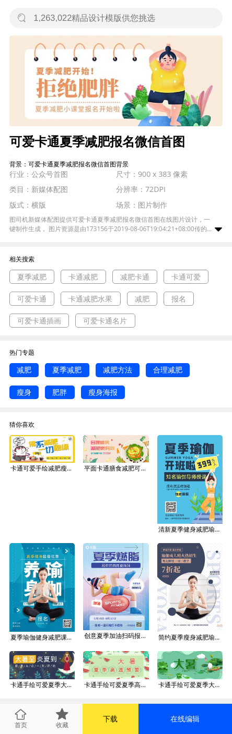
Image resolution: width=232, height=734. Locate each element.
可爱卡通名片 (105, 321)
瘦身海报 (103, 392)
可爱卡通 (32, 299)
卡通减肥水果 (90, 299)
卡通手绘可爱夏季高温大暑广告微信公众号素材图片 (116, 684)
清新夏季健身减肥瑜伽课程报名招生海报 (190, 529)
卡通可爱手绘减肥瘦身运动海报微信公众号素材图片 (42, 468)
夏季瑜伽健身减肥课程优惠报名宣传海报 (42, 637)
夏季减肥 (32, 277)
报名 (178, 299)
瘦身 (24, 392)
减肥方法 (117, 370)
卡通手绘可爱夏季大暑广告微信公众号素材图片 (42, 684)
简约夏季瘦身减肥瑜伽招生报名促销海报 (190, 637)
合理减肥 (167, 370)
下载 (110, 719)
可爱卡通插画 (39, 321)
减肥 (142, 299)
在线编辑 (185, 719)
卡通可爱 (186, 277)
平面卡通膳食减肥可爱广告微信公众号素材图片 (116, 468)
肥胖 (59, 392)
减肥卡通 (134, 277)
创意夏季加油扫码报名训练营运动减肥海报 (116, 635)
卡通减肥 (83, 277)
